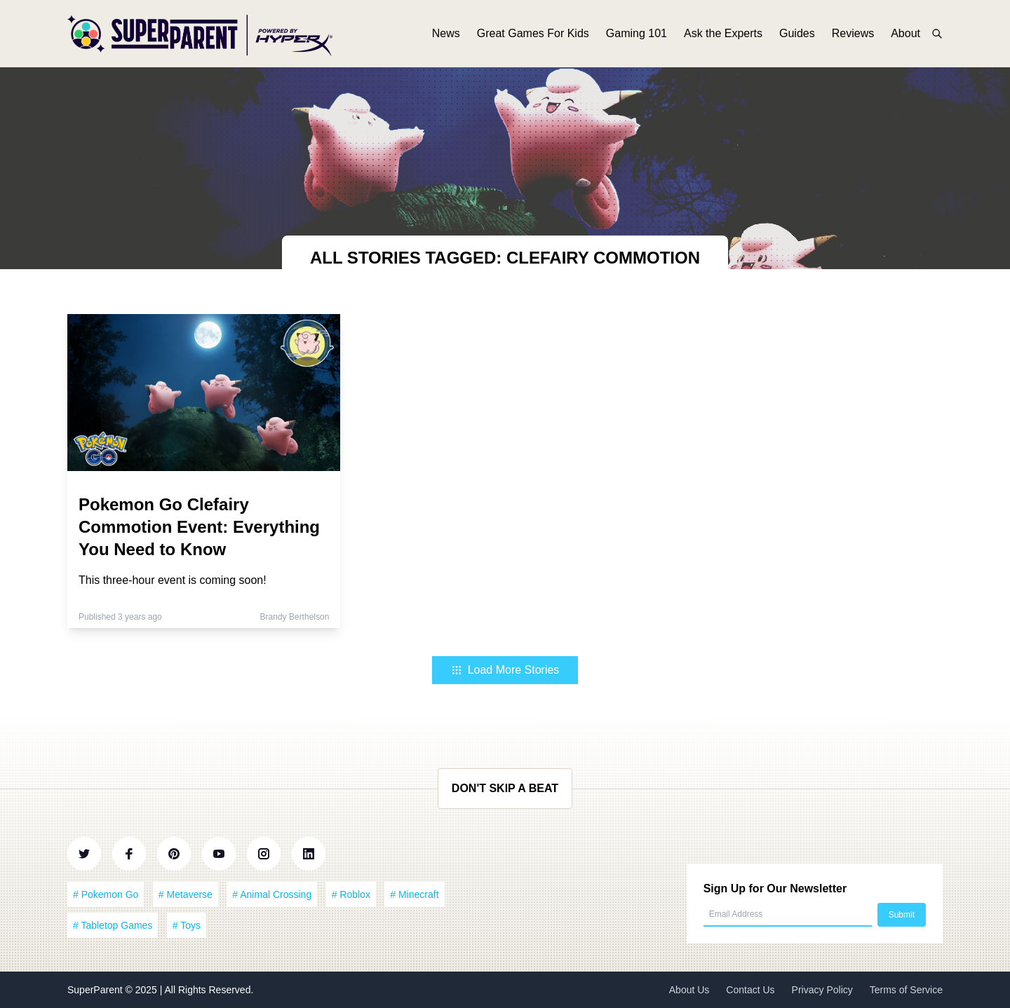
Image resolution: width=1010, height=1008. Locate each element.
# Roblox (351, 894)
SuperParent (96, 989)
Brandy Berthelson (295, 617)
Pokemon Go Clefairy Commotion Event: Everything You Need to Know (199, 527)
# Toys (187, 925)
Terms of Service (906, 989)
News (446, 33)
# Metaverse (186, 894)
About (905, 33)
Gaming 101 (636, 33)
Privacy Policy (822, 989)
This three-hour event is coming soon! (173, 580)
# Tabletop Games (112, 925)
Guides (797, 33)
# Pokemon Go (105, 894)
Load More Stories (505, 670)
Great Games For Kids (533, 33)
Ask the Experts (723, 33)
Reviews (853, 33)
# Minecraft (414, 894)
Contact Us (750, 989)
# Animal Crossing (271, 894)
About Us (689, 989)
